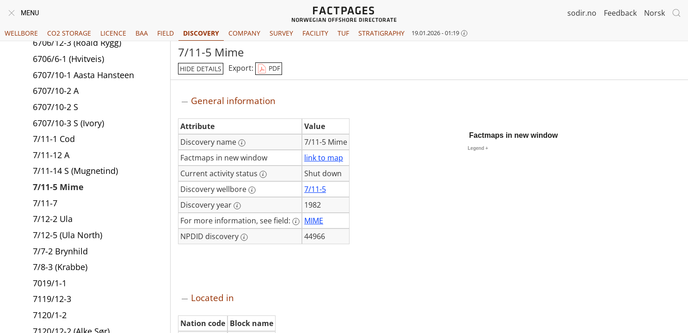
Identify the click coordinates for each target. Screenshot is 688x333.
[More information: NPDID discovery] (244, 237)
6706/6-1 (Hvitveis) (68, 60)
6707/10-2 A (56, 92)
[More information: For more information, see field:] (296, 221)
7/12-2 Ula (53, 220)
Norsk (654, 13)
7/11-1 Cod (54, 140)
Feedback (620, 13)
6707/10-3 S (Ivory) (68, 124)
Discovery (201, 33)
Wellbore (21, 33)
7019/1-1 (50, 284)
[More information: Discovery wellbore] (252, 190)
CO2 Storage (69, 33)
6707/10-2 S (55, 108)
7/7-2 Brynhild (60, 252)
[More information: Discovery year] (237, 206)
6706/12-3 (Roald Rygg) (77, 43)
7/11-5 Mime (58, 188)
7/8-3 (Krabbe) (60, 268)
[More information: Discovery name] (242, 143)
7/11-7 (45, 204)
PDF (268, 69)
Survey (281, 33)
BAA (141, 33)
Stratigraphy (381, 33)
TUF (343, 33)
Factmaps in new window (513, 135)
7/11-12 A (51, 156)
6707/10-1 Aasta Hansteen (83, 76)
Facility (315, 33)
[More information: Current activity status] (263, 174)
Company (244, 33)
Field (165, 33)
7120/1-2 (50, 316)
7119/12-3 (52, 300)
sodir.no (581, 13)
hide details (200, 68)
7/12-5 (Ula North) (67, 236)
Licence (113, 33)
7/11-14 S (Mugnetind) (75, 172)
